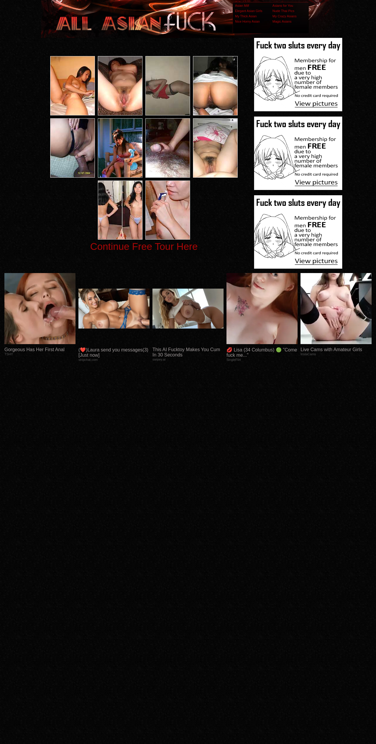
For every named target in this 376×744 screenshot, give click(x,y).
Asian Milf (242, 5)
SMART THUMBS (198, 627)
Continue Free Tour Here (144, 246)
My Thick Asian (246, 16)
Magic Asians (282, 21)
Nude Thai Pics (283, 11)
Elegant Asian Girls (248, 11)
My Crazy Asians (285, 16)
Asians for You (283, 5)
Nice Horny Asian (247, 21)
